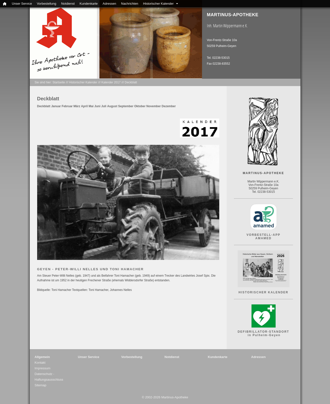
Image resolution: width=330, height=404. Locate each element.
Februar (67, 106)
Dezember (169, 106)
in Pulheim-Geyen (263, 335)
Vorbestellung (46, 3)
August (112, 106)
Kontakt (40, 362)
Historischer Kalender (158, 3)
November (153, 106)
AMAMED (263, 238)
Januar (56, 106)
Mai (91, 106)
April (84, 106)
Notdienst (68, 3)
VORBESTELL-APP (263, 235)
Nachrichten (129, 3)
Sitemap (41, 385)
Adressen (109, 3)
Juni (97, 106)
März (77, 106)
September (125, 106)
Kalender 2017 (111, 82)
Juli (103, 106)
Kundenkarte (88, 3)
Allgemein (42, 357)
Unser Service (22, 3)
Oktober (139, 106)
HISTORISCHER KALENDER (263, 292)
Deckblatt (131, 82)
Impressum (42, 368)
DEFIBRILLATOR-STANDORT (263, 331)
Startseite (58, 82)
